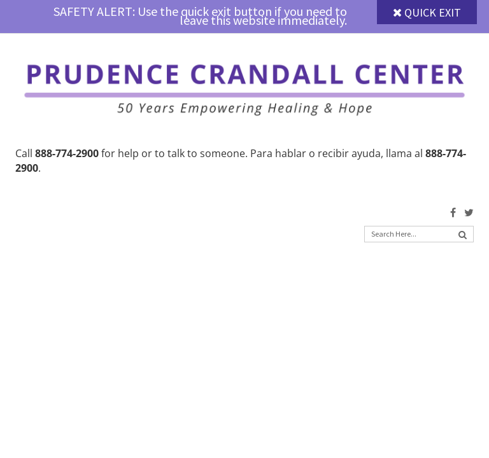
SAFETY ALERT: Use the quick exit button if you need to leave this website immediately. (200, 15)
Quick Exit (427, 12)
